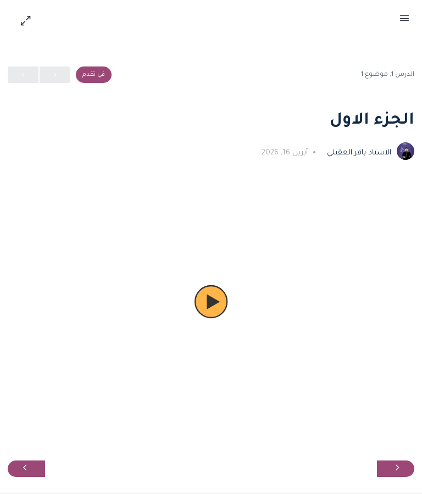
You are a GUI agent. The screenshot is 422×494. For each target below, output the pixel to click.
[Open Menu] (404, 21)
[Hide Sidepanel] (23, 21)
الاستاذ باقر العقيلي (358, 153)
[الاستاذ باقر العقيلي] (405, 152)
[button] (211, 302)
